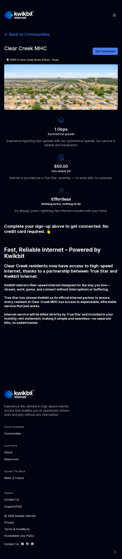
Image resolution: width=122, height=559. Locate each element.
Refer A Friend (14, 478)
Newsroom (11, 459)
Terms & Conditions (17, 529)
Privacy (9, 522)
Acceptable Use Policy (19, 535)
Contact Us (11, 499)
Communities (12, 433)
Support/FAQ (13, 506)
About (8, 452)
